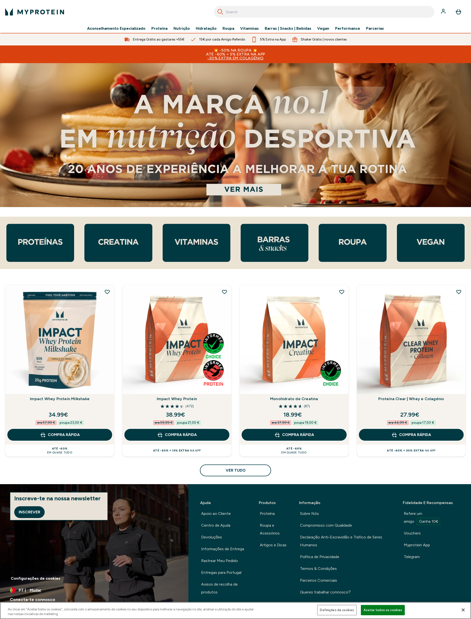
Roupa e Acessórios (270, 529)
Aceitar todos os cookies (383, 610)
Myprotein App (417, 545)
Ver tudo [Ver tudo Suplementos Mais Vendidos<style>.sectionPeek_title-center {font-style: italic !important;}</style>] (236, 470)
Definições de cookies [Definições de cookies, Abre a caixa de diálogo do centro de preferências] (337, 610)
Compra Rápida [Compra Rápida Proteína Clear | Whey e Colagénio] (411, 435)
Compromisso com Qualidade (326, 525)
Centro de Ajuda (215, 525)
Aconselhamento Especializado (116, 28)
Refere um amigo (422, 518)
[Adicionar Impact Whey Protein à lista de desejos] (224, 292)
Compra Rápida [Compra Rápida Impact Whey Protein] (177, 435)
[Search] (220, 12)
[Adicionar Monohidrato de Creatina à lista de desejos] (342, 292)
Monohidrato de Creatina (294, 398)
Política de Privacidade (319, 556)
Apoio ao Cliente (216, 513)
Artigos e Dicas (273, 545)
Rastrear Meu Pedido (219, 560)
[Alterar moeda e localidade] (94, 590)
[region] (235, 610)
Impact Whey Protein (177, 398)
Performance (347, 28)
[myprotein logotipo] (34, 12)
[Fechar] (463, 610)
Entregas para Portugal (221, 572)
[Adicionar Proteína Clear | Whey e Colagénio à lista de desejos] (459, 292)
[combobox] (324, 12)
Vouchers (412, 533)
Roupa (228, 28)
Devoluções (211, 537)
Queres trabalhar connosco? (325, 592)
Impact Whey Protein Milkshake (60, 398)
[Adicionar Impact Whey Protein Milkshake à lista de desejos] (107, 292)
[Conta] (443, 11)
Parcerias (375, 28)
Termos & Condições (318, 568)
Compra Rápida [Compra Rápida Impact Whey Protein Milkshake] (60, 435)
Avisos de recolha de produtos (219, 588)
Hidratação (206, 28)
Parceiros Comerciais (318, 580)
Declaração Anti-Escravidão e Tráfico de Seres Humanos (341, 541)
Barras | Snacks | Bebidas (288, 28)
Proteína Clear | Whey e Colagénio (411, 398)
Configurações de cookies (35, 578)
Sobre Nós (309, 513)
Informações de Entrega (222, 549)
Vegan (323, 28)
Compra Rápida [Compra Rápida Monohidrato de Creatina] (294, 435)
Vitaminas (249, 28)
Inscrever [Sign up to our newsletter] (29, 512)
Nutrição (181, 28)
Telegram (412, 556)
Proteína (159, 28)
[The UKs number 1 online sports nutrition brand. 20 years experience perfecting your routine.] (235, 135)
